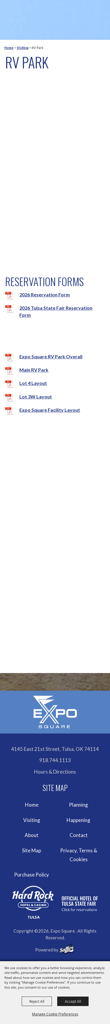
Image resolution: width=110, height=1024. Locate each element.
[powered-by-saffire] (66, 949)
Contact (79, 835)
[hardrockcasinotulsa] (55, 902)
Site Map (31, 850)
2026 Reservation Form (44, 294)
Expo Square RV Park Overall (50, 356)
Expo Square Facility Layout (49, 410)
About (31, 835)
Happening (78, 820)
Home (8, 48)
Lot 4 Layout (33, 383)
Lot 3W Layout (35, 396)
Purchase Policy (31, 875)
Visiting (22, 48)
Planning (78, 805)
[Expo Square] (55, 712)
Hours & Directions (55, 772)
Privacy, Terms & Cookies (78, 854)
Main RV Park (33, 369)
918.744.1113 (55, 760)
